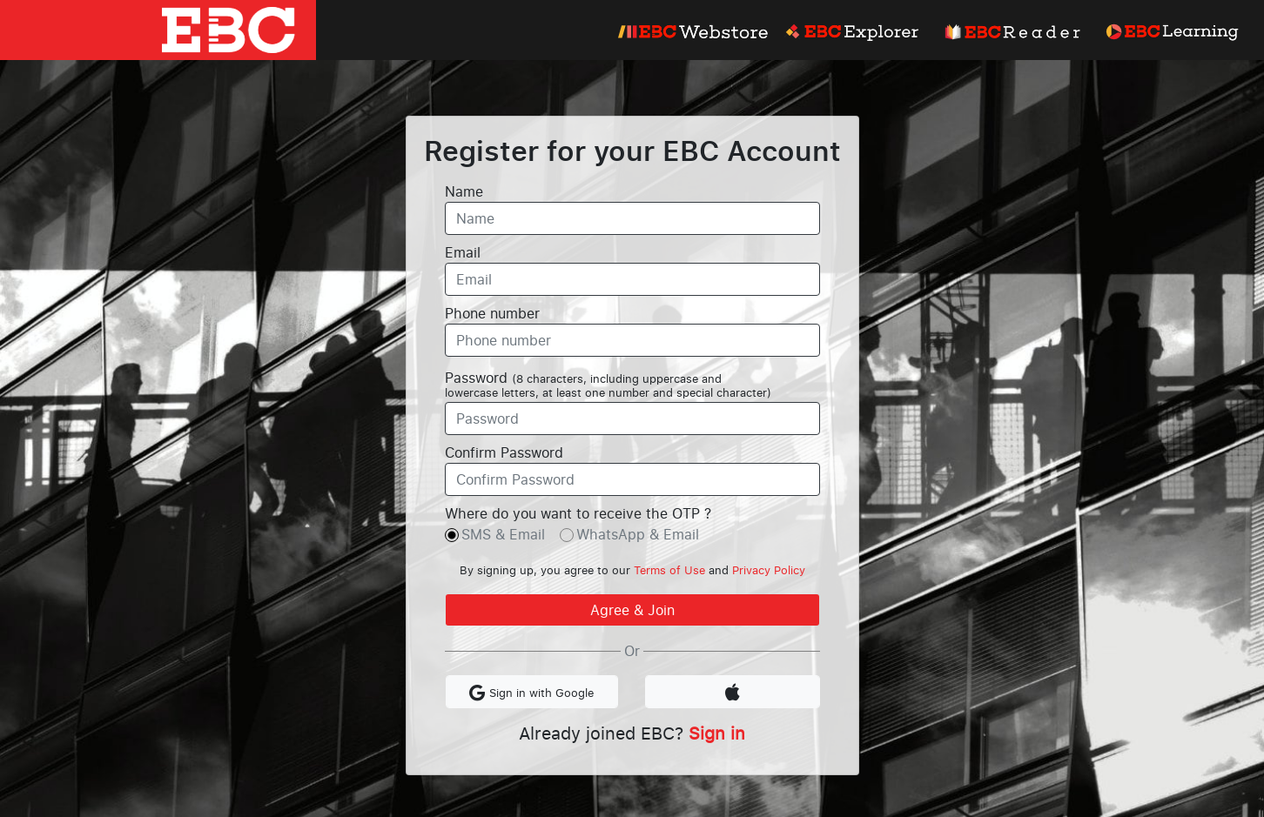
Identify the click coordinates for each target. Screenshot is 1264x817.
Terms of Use (669, 570)
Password (608, 384)
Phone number (492, 313)
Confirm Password (504, 452)
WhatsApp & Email (637, 534)
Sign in (717, 732)
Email (463, 252)
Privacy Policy (768, 570)
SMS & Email (503, 534)
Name (464, 191)
